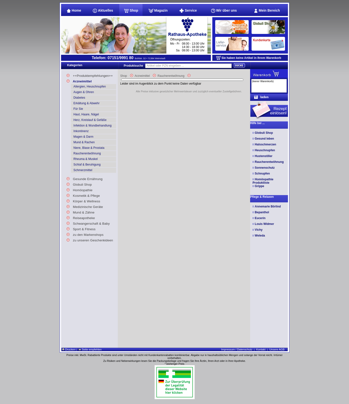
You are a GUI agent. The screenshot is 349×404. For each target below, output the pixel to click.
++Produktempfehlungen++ (90, 75)
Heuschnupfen (265, 150)
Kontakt (260, 349)
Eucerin (260, 218)
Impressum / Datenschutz (236, 349)
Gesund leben (264, 138)
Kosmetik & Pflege (83, 195)
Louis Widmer (264, 224)
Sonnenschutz (265, 167)
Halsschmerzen (265, 144)
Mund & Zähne (81, 211)
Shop (123, 76)
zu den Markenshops (85, 234)
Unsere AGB (277, 349)
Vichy (258, 229)
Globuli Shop (79, 183)
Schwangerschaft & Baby (88, 222)
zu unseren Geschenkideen (90, 239)
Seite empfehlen (90, 349)
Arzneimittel (79, 80)
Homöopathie (80, 189)
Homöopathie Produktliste (263, 181)
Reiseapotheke (81, 217)
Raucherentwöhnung (171, 76)
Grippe (259, 186)
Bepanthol (262, 212)
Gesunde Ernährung (85, 178)
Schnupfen (262, 173)
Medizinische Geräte (85, 206)
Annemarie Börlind (268, 206)
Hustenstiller (263, 156)
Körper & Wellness (83, 200)
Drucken (68, 349)
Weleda (260, 235)
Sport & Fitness (81, 228)
